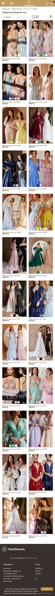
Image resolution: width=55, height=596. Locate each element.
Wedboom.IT (21, 558)
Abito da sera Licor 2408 (11, 232)
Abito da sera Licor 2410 (11, 276)
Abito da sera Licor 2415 (37, 362)
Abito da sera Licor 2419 (37, 449)
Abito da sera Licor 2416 (11, 406)
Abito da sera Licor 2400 (11, 59)
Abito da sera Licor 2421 (37, 492)
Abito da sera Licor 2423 (38, 536)
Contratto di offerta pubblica (13, 576)
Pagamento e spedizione (12, 571)
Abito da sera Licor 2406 (11, 189)
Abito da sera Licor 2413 (37, 319)
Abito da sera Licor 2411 (37, 276)
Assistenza (7, 568)
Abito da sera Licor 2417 (37, 406)
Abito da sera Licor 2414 (11, 362)
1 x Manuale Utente (10, 573)
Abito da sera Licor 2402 (11, 102)
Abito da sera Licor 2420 (11, 492)
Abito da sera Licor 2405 (38, 145)
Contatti (38, 573)
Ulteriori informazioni (44, 593)
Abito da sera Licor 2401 (37, 59)
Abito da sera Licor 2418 (11, 449)
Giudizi (38, 571)
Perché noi (39, 568)
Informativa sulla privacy (12, 578)
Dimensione (7, 581)
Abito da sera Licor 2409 (38, 232)
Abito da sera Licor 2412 (11, 319)
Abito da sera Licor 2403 (38, 102)
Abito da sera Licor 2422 (11, 536)
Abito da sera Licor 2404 (11, 145)
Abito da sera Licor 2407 (38, 189)
